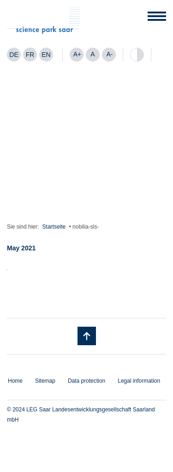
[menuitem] (14, 55)
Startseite (54, 227)
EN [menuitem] (46, 54)
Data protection (86, 381)
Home (15, 381)
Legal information (139, 381)
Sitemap (45, 381)
